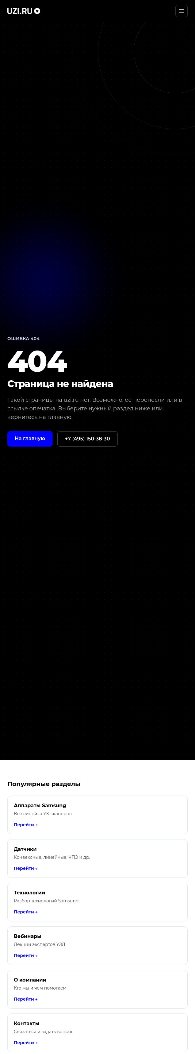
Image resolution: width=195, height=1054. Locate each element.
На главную (30, 438)
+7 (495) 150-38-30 (87, 439)
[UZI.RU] (23, 11)
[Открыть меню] (181, 11)
